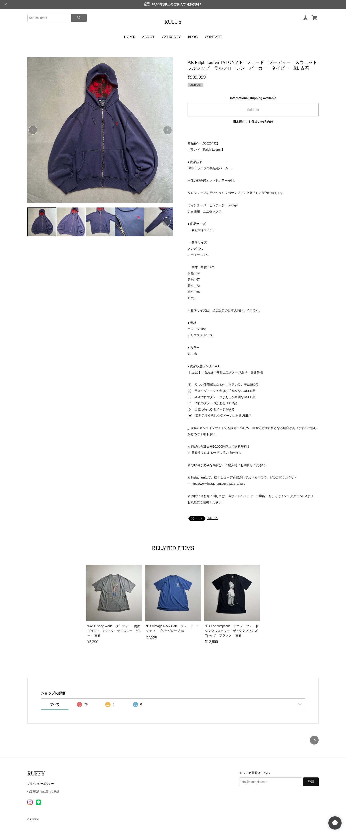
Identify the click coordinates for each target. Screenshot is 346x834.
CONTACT (213, 36)
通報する (212, 518)
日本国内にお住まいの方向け (253, 121)
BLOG (193, 36)
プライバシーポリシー (40, 783)
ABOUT (148, 36)
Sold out (253, 110)
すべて (54, 704)
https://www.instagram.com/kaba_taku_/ (218, 483)
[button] (167, 130)
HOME (129, 36)
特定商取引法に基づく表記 (43, 791)
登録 (311, 781)
